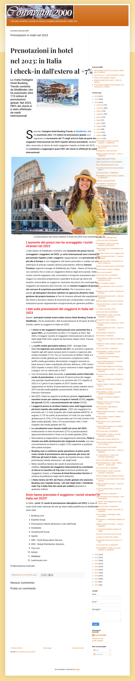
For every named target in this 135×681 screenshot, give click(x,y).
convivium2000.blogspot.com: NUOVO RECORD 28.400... (109, 427)
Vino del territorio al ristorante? (106, 494)
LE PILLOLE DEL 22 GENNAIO (107, 545)
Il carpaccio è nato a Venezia (106, 320)
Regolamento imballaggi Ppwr (106, 237)
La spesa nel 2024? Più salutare (107, 537)
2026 (97, 96)
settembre (100, 114)
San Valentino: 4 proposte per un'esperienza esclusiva (106, 185)
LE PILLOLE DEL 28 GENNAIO (107, 312)
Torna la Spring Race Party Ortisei (108, 234)
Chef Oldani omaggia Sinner (106, 197)
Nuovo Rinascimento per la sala (107, 165)
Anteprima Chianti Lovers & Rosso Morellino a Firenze (108, 403)
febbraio (99, 135)
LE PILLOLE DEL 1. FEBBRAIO (107, 173)
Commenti (98, 654)
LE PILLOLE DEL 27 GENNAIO (107, 349)
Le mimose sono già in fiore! (106, 309)
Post (96, 650)
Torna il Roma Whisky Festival (106, 231)
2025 (97, 99)
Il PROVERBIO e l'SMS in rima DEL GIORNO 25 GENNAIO (108, 393)
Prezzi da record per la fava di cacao (108, 534)
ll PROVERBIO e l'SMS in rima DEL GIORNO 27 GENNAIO (108, 316)
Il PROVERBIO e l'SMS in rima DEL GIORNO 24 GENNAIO (108, 435)
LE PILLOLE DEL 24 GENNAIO (107, 468)
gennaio (99, 138)
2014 (97, 582)
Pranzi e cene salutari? (104, 272)
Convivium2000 (100, 635)
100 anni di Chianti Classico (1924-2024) (110, 266)
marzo (98, 132)
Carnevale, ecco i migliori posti (106, 228)
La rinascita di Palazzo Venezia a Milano (110, 200)
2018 (97, 570)
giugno (99, 123)
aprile (98, 129)
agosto (99, 117)
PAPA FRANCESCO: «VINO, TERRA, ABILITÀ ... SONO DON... (109, 464)
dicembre (99, 105)
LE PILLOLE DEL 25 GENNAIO (107, 431)
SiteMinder (81, 131)
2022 (97, 557)
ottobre (99, 111)
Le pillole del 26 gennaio (104, 389)
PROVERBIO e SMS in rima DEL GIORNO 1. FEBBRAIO (107, 142)
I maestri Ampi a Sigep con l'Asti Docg (109, 366)
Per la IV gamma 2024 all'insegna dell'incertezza (107, 357)
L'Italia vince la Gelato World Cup (107, 439)
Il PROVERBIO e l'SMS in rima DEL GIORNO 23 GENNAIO (108, 472)
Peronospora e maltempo (105, 336)
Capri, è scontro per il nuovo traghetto (109, 162)
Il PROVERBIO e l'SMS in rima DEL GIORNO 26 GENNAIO (108, 352)
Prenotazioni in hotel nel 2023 (106, 151)
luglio (98, 120)
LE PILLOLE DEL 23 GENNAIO (107, 506)
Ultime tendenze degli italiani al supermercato (106, 407)
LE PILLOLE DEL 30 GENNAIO (107, 240)
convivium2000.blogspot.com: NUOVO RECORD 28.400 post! (109, 362)
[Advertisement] (108, 46)
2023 (97, 554)
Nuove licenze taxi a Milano (105, 220)
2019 (97, 567)
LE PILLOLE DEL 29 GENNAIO (107, 275)
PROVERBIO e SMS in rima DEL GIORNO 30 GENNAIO (107, 211)
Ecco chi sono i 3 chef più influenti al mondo (109, 75)
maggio (99, 126)
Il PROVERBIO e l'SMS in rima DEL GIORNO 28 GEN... (108, 279)
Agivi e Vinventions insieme (105, 283)
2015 (97, 579)
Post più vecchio (78, 648)
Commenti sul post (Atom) (26, 652)
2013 (97, 585)
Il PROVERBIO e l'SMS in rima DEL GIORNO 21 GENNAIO (108, 549)
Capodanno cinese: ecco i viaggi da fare (110, 253)
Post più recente (16, 648)
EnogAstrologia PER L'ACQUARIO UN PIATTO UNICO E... (109, 262)
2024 (97, 102)
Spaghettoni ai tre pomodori (105, 189)
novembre (100, 108)
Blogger (77, 669)
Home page (47, 648)
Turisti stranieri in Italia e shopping (108, 269)
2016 (97, 576)
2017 (97, 573)
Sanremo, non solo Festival (105, 181)
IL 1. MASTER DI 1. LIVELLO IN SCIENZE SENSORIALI (107, 456)
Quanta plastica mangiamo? (105, 333)
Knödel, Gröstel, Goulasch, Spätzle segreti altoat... (108, 417)
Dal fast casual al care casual (106, 447)
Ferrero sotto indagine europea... (105, 78)
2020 (97, 564)
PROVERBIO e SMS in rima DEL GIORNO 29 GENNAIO (107, 244)
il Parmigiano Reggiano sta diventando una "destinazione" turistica (109, 86)
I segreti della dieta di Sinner (106, 159)
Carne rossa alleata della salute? (107, 460)
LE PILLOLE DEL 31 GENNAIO (107, 208)
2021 (97, 560)
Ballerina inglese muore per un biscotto (109, 301)
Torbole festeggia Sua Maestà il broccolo (110, 476)
